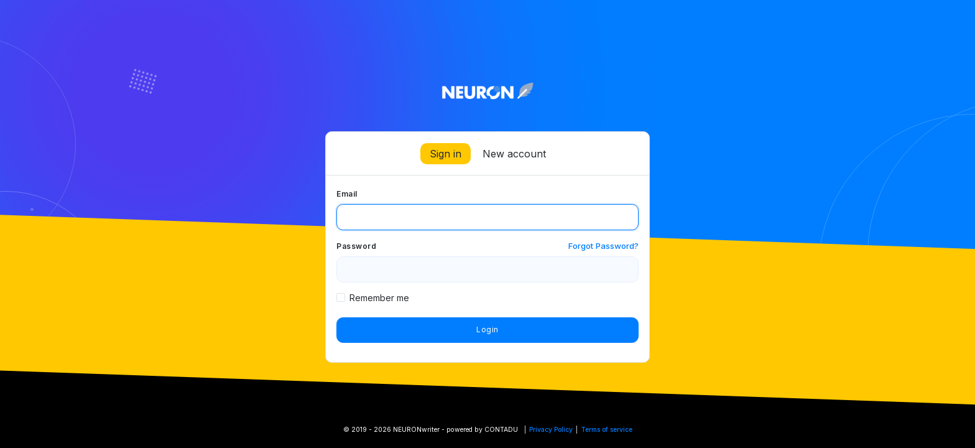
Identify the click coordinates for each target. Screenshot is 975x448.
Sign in (445, 153)
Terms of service (606, 430)
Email (347, 193)
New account (514, 153)
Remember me (379, 297)
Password (356, 246)
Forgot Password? (603, 246)
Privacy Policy (551, 430)
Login (487, 329)
